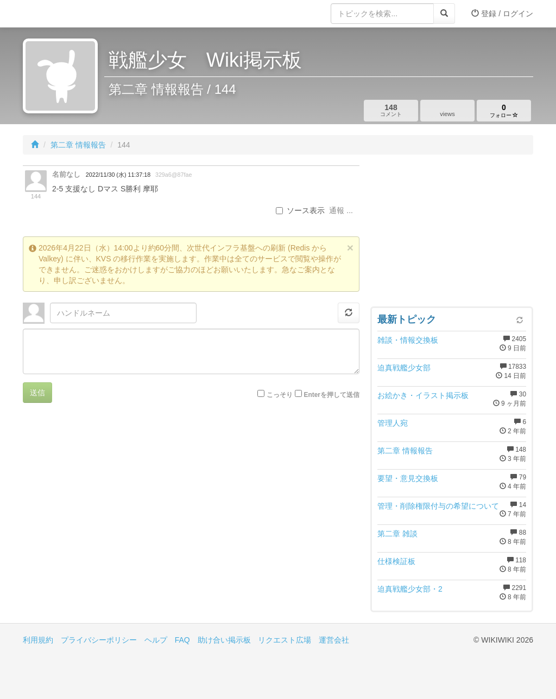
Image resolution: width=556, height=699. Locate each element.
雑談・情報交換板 (407, 340)
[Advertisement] (451, 233)
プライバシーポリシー (99, 640)
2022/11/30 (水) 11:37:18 (118, 174)
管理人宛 (392, 423)
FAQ (182, 640)
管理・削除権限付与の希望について (438, 506)
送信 (37, 392)
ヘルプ (155, 640)
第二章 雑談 (397, 533)
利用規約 (38, 640)
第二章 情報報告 (78, 144)
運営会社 (334, 640)
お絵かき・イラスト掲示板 (423, 395)
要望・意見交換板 (407, 478)
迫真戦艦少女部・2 (410, 589)
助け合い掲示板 (224, 640)
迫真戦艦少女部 (404, 367)
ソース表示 (300, 210)
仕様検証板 (396, 561)
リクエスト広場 (284, 640)
